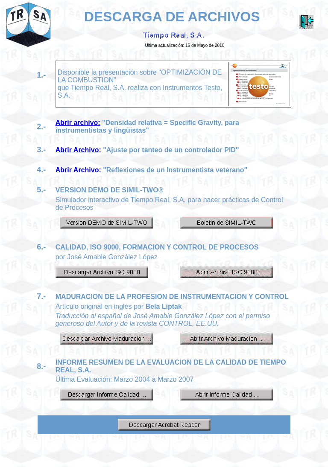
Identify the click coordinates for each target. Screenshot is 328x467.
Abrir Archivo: (78, 150)
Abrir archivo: (78, 122)
